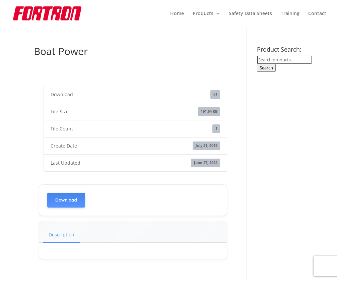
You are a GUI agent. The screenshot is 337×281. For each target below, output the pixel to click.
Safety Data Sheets (250, 13)
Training (290, 13)
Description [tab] (61, 234)
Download (66, 200)
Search (266, 68)
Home (177, 13)
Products (203, 13)
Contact (317, 13)
